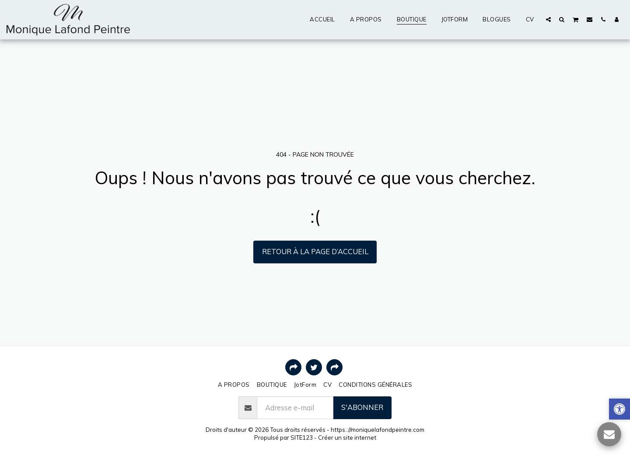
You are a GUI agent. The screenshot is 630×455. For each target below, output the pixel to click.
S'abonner (362, 407)
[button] (548, 19)
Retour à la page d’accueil (315, 251)
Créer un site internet (347, 437)
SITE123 (301, 437)
